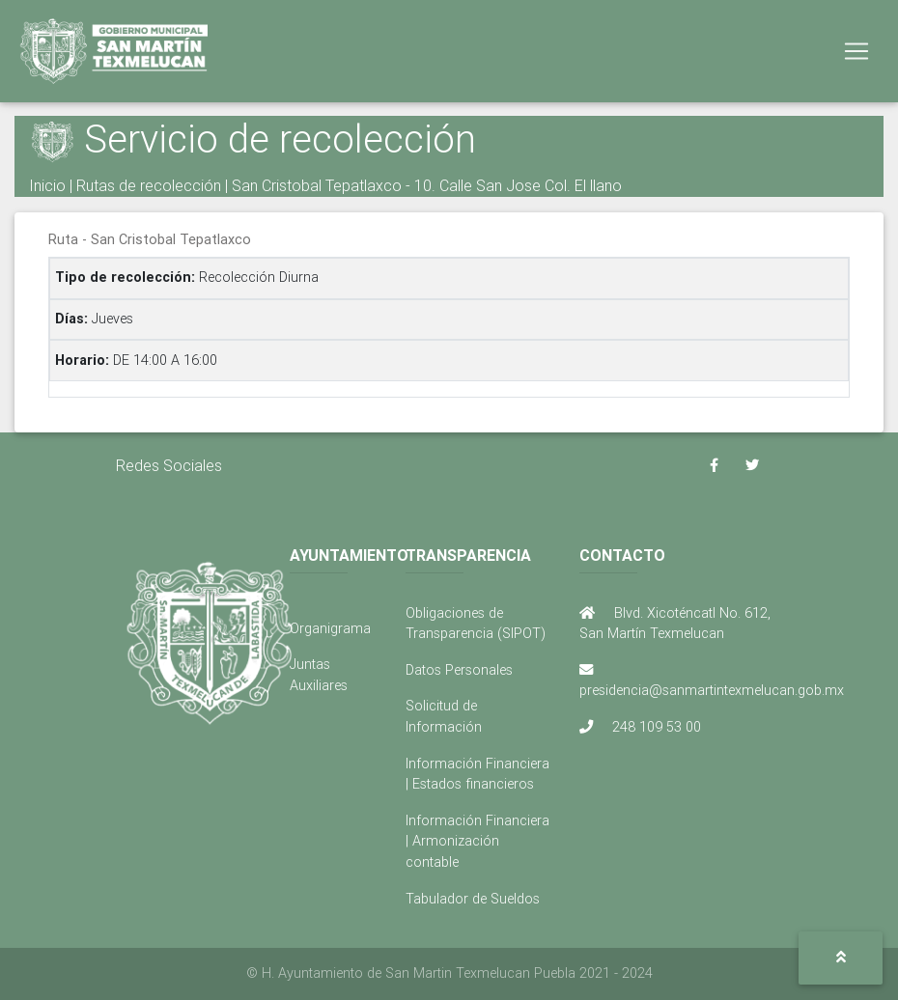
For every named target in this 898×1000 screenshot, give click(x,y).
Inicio (47, 185)
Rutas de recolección (148, 185)
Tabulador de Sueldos (473, 898)
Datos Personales (459, 670)
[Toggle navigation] (856, 55)
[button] (841, 958)
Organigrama (330, 628)
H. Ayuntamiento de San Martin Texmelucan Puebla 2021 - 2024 (457, 973)
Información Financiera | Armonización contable (477, 841)
